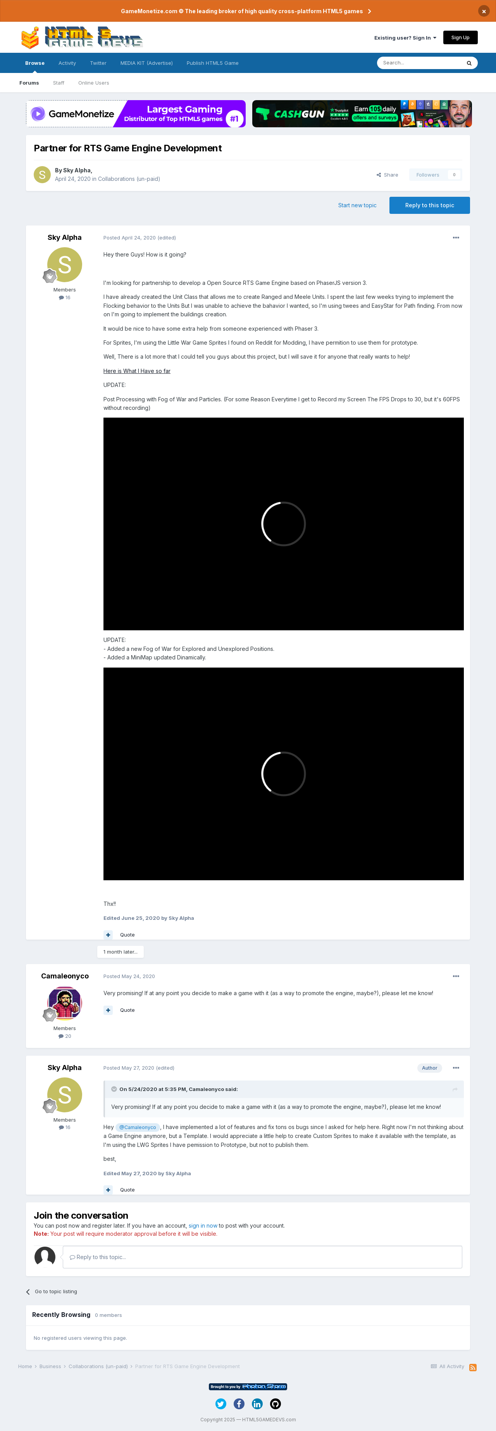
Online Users (93, 83)
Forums (29, 83)
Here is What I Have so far (136, 371)
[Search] (419, 63)
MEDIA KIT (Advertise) (147, 63)
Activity (67, 63)
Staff (58, 83)
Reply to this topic (429, 205)
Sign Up (460, 37)
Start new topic (357, 205)
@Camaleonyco (137, 1127)
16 (65, 297)
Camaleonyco (65, 976)
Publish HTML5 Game (213, 63)
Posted (129, 237)
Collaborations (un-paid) (129, 178)
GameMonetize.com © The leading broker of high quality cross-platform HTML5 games (242, 11)
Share (387, 175)
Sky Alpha (77, 170)
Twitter (98, 63)
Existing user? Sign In (405, 38)
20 (65, 1036)
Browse (35, 66)
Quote (127, 934)
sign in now (203, 1225)
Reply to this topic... (98, 1257)
